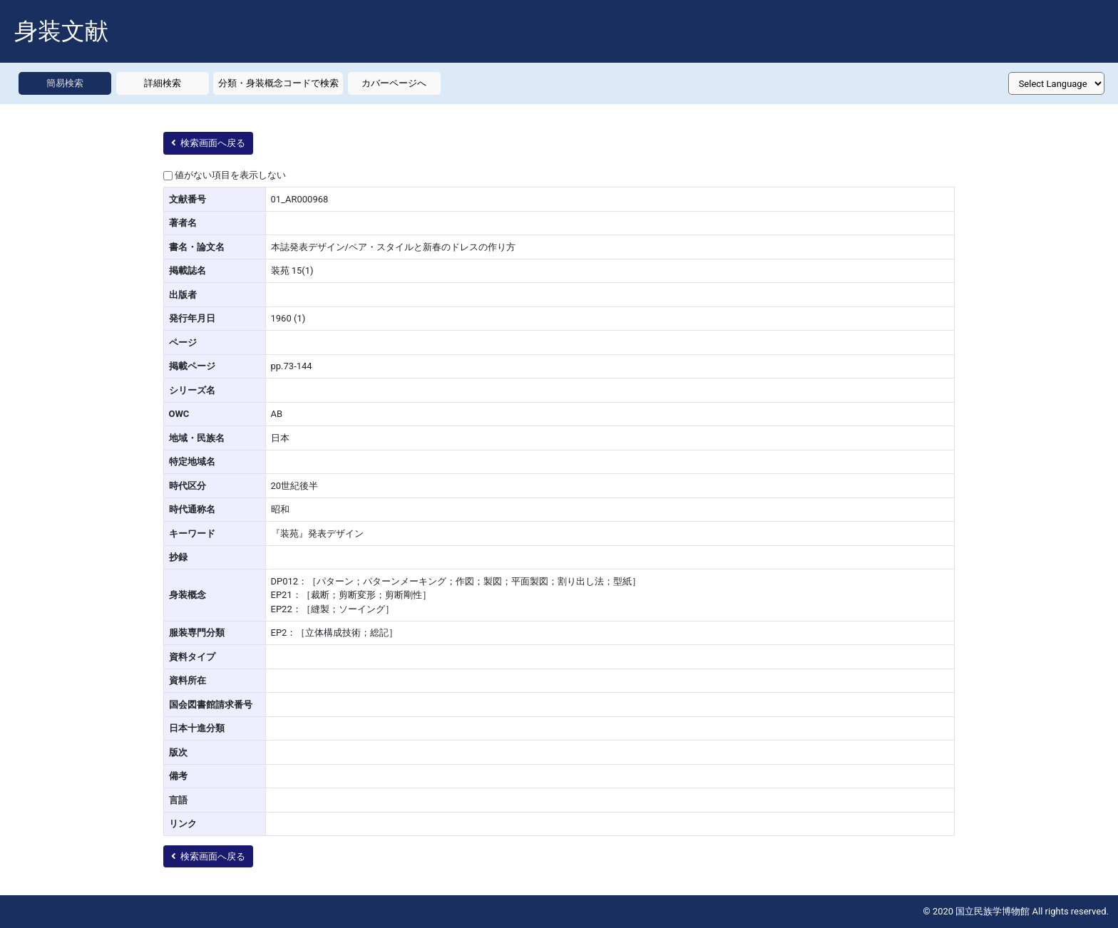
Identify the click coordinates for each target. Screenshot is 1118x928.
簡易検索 (64, 83)
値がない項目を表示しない (230, 175)
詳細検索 (162, 83)
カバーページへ (393, 83)
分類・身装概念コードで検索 (278, 83)
